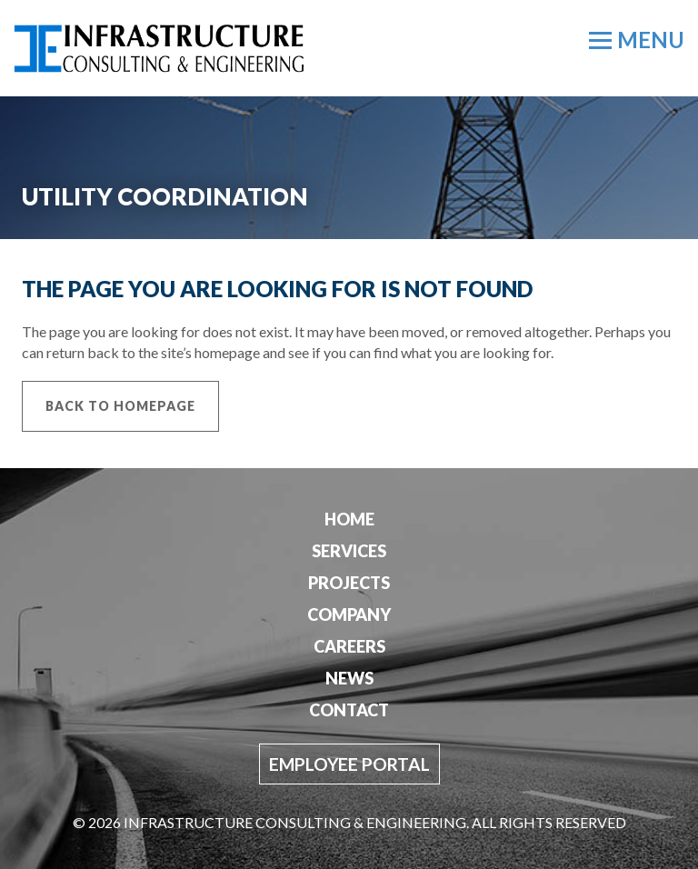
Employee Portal (349, 764)
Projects (349, 583)
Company (349, 614)
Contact (349, 710)
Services (349, 551)
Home (349, 519)
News (349, 678)
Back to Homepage (120, 406)
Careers (349, 646)
